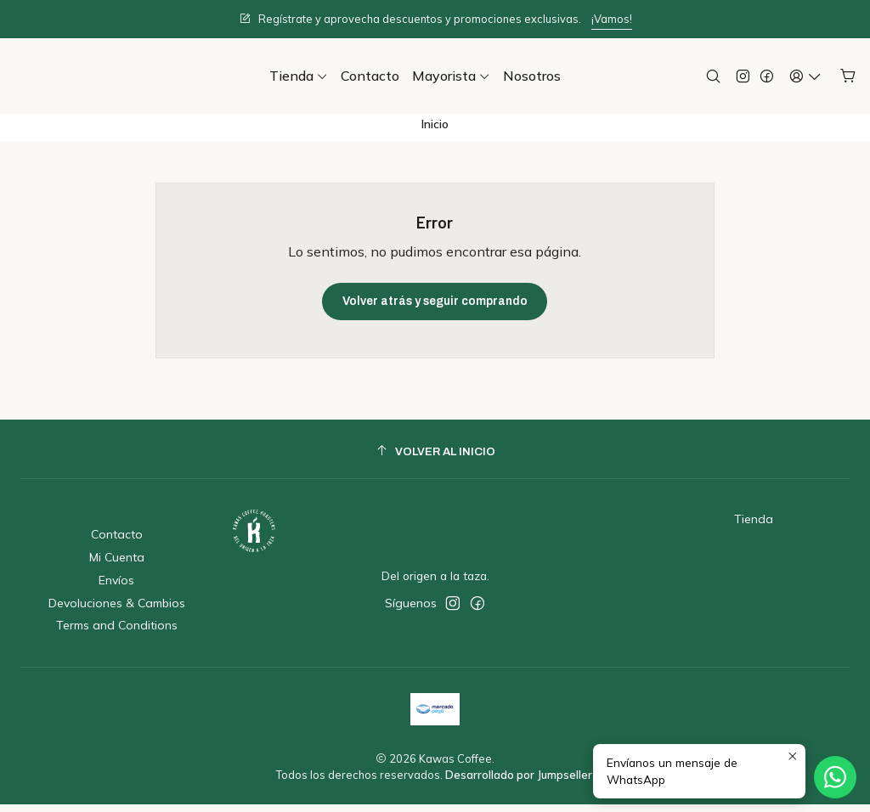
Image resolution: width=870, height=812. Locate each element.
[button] (298, 75)
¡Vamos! (611, 18)
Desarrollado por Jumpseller (518, 783)
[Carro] (848, 76)
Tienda (753, 527)
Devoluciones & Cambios (116, 610)
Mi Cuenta (116, 564)
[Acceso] (805, 76)
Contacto (117, 542)
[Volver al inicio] (435, 459)
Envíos (116, 587)
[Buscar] (713, 76)
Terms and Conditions (117, 633)
